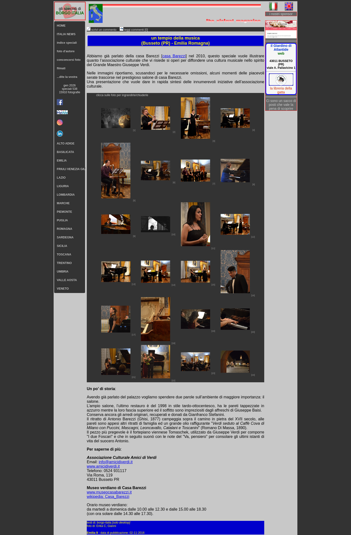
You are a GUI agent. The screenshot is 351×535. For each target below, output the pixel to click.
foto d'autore (66, 51)
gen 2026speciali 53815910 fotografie (69, 89)
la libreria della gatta (281, 90)
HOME (61, 25)
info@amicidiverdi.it (116, 462)
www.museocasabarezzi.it (109, 492)
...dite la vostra (67, 77)
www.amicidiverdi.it (103, 466)
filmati (61, 68)
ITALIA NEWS (66, 34)
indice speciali (67, 42)
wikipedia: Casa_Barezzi (108, 497)
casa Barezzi (174, 56)
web (281, 53)
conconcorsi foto (68, 59)
